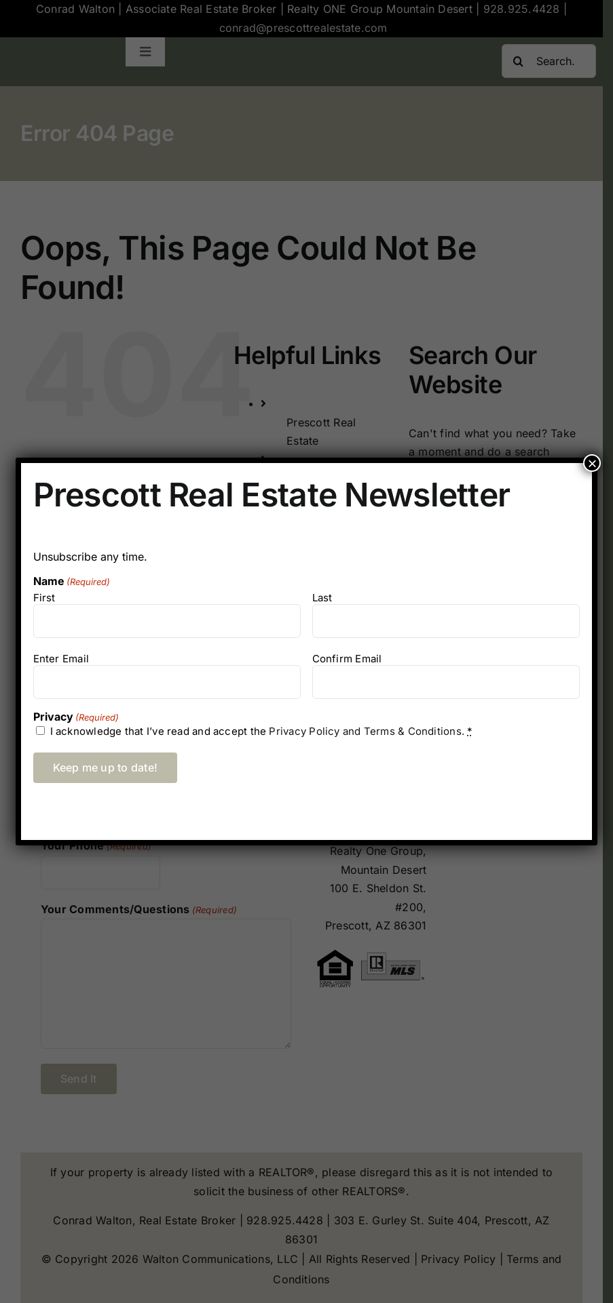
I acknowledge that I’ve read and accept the (261, 731)
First (44, 597)
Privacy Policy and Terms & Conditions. (366, 731)
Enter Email (61, 658)
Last (322, 597)
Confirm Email (347, 658)
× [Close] (592, 463)
